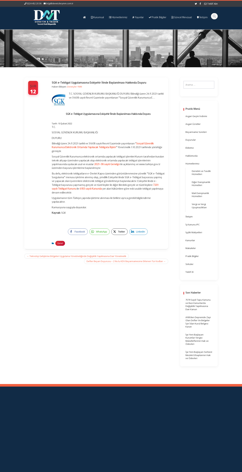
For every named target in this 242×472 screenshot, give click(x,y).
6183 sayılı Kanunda (91, 188)
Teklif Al (189, 271)
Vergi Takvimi (139, 419)
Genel (60, 243)
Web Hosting (64, 468)
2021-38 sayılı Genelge (107, 164)
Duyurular (190, 139)
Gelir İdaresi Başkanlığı (144, 409)
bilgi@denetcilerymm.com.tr (59, 3)
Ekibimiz (189, 147)
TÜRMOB (137, 415)
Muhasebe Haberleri (34, 468)
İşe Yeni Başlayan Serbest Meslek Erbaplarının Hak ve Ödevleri (198, 355)
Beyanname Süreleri (196, 131)
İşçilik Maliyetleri (193, 232)
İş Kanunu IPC (192, 224)
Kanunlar (190, 240)
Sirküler (189, 264)
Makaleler (190, 248)
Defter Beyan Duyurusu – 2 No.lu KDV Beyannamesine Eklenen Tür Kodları (126, 261)
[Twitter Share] (119, 231)
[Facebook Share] (78, 231)
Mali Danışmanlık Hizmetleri (200, 195)
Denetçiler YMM (74, 86)
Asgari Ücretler (193, 124)
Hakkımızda (191, 155)
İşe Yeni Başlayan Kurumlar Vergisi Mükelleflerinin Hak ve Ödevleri (197, 339)
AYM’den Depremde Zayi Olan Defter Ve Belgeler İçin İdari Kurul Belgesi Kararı (198, 322)
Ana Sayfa (90, 409)
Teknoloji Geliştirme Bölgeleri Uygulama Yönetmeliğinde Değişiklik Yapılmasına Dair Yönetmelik (76, 256)
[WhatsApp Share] (99, 231)
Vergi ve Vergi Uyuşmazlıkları (199, 206)
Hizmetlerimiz (192, 163)
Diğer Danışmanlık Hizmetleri (201, 184)
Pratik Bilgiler (192, 256)
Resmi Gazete (140, 412)
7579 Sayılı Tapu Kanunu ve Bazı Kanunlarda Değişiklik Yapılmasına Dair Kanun (198, 304)
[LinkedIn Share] (138, 231)
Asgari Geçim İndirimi (196, 116)
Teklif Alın (211, 3)
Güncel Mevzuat (93, 419)
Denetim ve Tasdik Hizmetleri (201, 173)
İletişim (189, 216)
